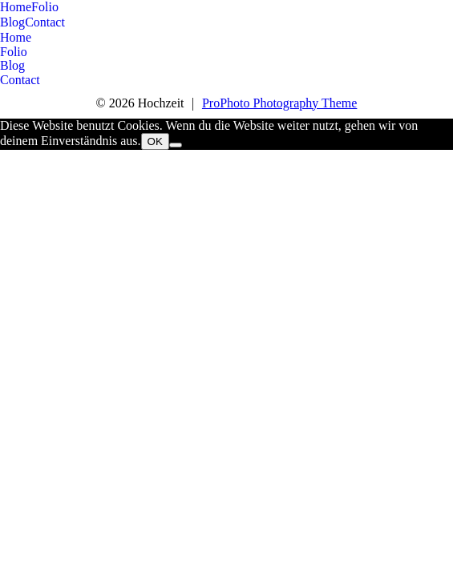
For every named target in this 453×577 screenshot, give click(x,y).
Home (15, 7)
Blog (12, 22)
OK (155, 141)
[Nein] (175, 145)
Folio (45, 7)
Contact (45, 22)
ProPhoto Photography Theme (279, 103)
